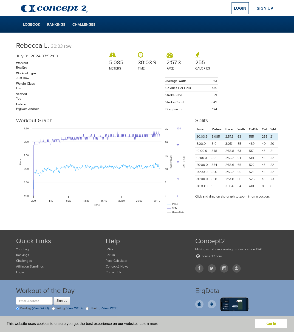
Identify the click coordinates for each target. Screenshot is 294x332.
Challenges (84, 24)
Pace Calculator (116, 260)
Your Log (22, 249)
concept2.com (208, 256)
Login (240, 8)
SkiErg (67, 308)
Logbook (31, 24)
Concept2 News (117, 266)
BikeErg (102, 308)
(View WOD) (40, 308)
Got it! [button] (271, 324)
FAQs (109, 249)
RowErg (32, 308)
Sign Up (265, 8)
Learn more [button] (148, 324)
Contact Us (113, 272)
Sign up (62, 300)
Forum (110, 255)
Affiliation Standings (30, 266)
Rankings (56, 24)
